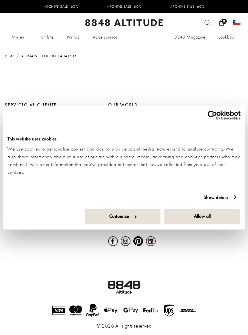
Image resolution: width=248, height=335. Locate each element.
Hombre (45, 37)
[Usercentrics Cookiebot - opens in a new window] (212, 115)
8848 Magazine (189, 37)
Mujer (18, 37)
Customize (123, 216)
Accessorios (105, 37)
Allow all (202, 216)
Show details (215, 197)
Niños (73, 37)
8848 (10, 56)
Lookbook (227, 37)
